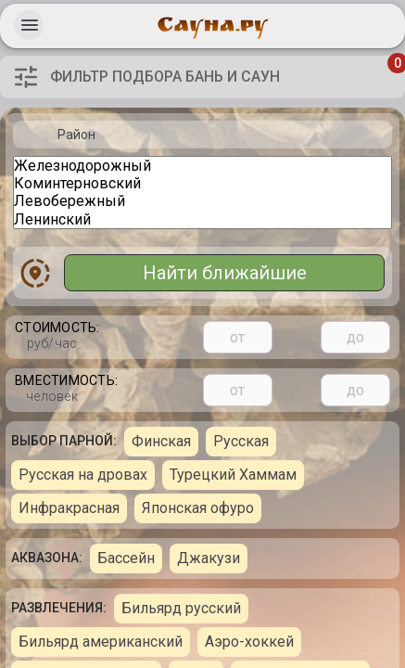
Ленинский (202, 219)
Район (76, 134)
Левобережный (202, 201)
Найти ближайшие (225, 273)
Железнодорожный (202, 165)
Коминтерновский (202, 183)
